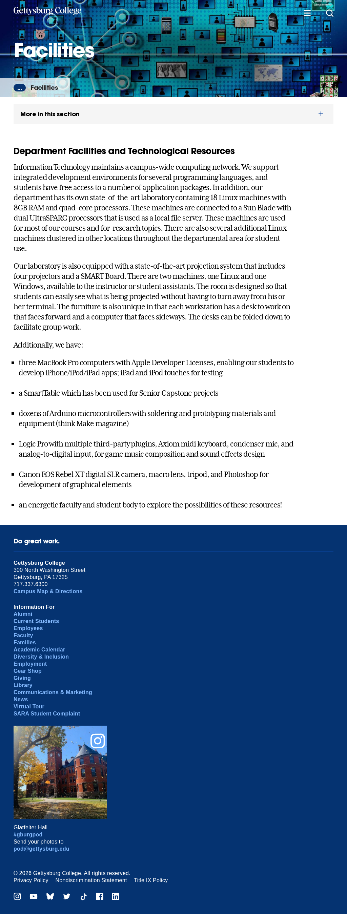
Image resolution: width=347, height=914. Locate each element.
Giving (22, 678)
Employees (28, 628)
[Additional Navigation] (307, 12)
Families (25, 642)
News (21, 699)
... (19, 87)
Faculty (23, 635)
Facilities (44, 87)
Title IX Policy (151, 880)
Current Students (36, 621)
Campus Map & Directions (48, 591)
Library (23, 685)
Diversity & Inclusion (41, 657)
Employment (30, 664)
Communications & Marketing (53, 692)
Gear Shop (28, 671)
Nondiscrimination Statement (91, 880)
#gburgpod (28, 834)
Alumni (23, 614)
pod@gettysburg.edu (41, 849)
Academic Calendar (39, 649)
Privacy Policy (31, 880)
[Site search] (329, 12)
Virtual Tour (29, 706)
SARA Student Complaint (47, 713)
